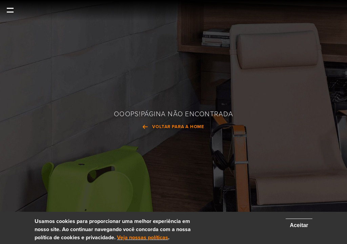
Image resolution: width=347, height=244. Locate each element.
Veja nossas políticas (142, 237)
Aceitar (299, 225)
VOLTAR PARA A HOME (178, 127)
